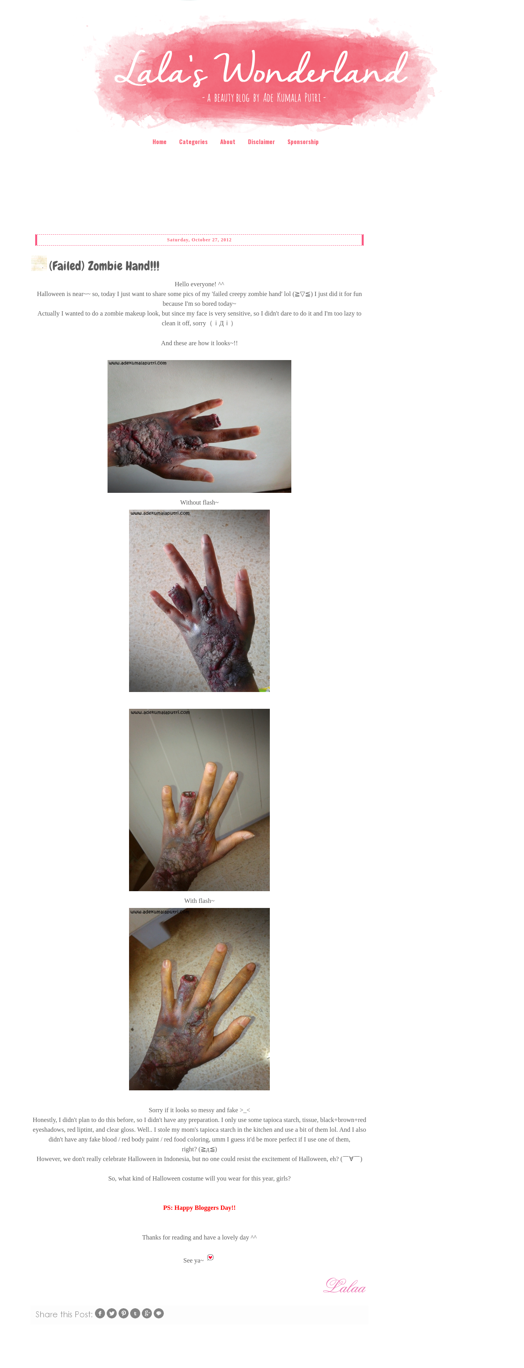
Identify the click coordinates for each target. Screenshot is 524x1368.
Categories (193, 141)
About (227, 141)
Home (160, 141)
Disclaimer (261, 141)
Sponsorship (303, 141)
